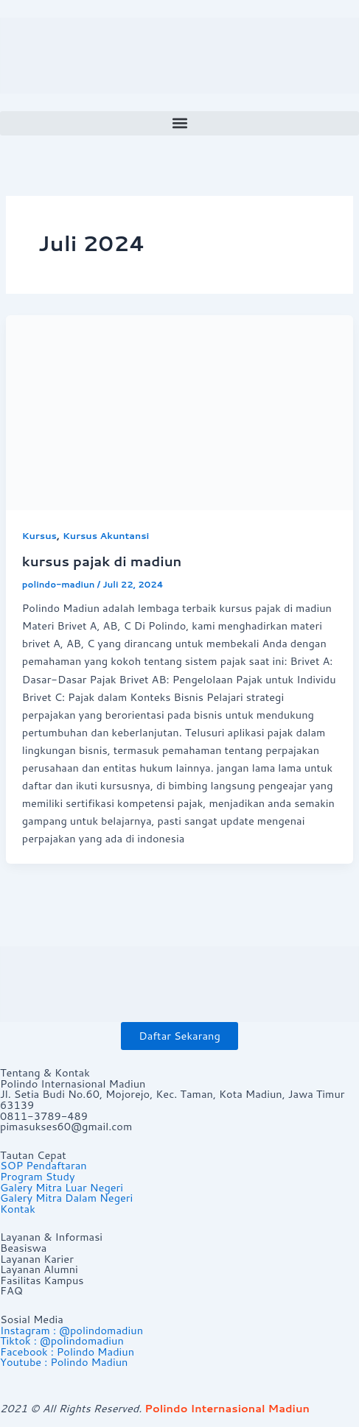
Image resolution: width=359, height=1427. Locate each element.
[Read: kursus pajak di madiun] (179, 411)
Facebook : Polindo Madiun (67, 1351)
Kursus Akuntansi (106, 535)
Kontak (17, 1208)
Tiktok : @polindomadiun (62, 1340)
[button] (179, 123)
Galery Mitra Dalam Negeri (66, 1197)
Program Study (37, 1176)
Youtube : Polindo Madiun (64, 1362)
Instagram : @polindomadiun (71, 1330)
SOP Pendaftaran (43, 1165)
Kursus (39, 535)
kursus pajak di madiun (102, 561)
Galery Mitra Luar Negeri (61, 1187)
